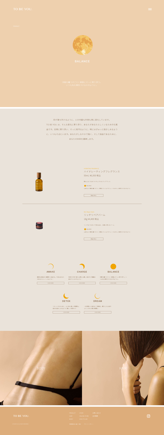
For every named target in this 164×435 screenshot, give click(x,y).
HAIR (70, 416)
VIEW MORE (51, 283)
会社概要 (95, 416)
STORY (81, 413)
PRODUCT (72, 413)
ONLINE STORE (84, 416)
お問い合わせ (96, 413)
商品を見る (93, 195)
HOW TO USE (83, 419)
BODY (71, 419)
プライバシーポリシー (88, 424)
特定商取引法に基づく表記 (75, 424)
